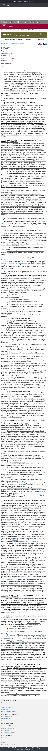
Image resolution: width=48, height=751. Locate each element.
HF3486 (22, 29)
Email (12, 728)
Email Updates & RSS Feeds (9, 744)
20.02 (31, 576)
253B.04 (43, 470)
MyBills (3, 742)
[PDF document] (10, 54)
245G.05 (30, 287)
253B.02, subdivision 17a (31, 541)
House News (4, 738)
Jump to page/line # (6, 63)
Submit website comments (8, 732)
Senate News (5, 740)
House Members (5, 718)
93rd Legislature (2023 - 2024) (12, 29)
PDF (40, 44)
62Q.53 (28, 534)
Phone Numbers (5, 730)
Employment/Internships (7, 705)
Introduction (4, 53)
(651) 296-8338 (5, 728)
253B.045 (12, 458)
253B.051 (42, 472)
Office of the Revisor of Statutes (20, 22)
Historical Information (7, 703)
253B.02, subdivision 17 (8, 579)
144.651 (43, 221)
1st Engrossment (5, 59)
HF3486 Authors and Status (16, 43)
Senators (3, 721)
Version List (4, 43)
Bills (2, 29)
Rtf (45, 44)
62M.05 (39, 479)
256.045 (24, 484)
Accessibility (4, 709)
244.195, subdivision (16, 640)
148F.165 (4, 223)
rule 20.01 (25, 576)
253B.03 (19, 223)
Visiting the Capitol (6, 707)
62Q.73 (42, 495)
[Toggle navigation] (3, 5)
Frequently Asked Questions (9, 711)
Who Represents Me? (7, 716)
